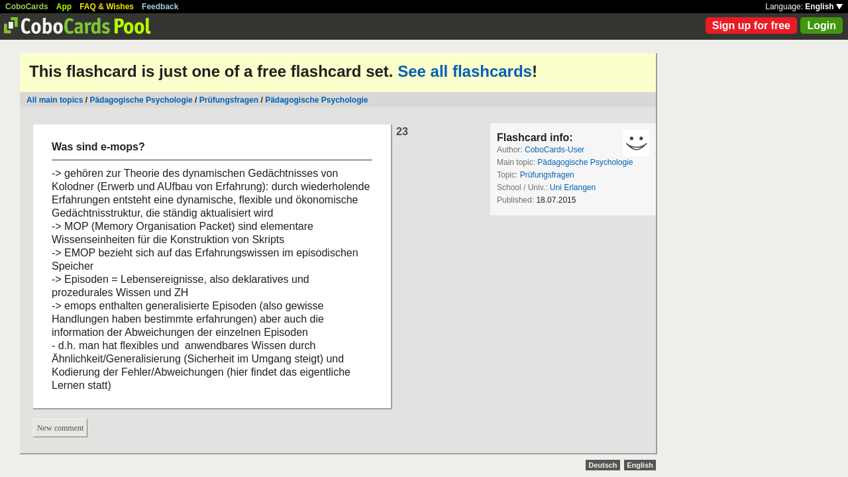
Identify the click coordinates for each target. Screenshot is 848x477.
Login (821, 25)
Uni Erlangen (573, 187)
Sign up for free (751, 25)
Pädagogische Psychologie (140, 100)
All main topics (54, 100)
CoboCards (26, 6)
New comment (60, 428)
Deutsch (602, 465)
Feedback (160, 6)
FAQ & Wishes (107, 6)
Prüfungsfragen (228, 100)
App (64, 6)
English (824, 6)
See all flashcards (465, 71)
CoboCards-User (554, 149)
